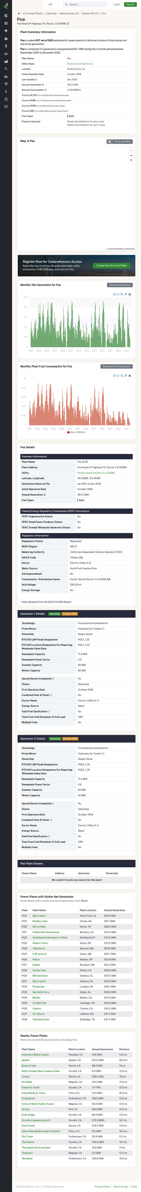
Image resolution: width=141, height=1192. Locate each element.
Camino (37, 1008)
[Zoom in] (131, 150)
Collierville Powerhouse (46, 932)
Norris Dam (39, 926)
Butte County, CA (69, 13)
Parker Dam (39, 970)
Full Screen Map (118, 141)
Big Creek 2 (39, 981)
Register (130, 4)
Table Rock (39, 948)
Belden (36, 997)
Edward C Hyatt (31, 1087)
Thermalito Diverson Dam (36, 1147)
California (51, 13)
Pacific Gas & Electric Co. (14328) (95, 473)
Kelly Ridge (28, 1114)
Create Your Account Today (112, 265)
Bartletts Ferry (41, 992)
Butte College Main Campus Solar (41, 1071)
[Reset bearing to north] (131, 160)
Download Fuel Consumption (116, 366)
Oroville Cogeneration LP (36, 1120)
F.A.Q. (134, 1186)
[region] (6, 594)
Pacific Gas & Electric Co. (80, 63)
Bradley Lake (40, 921)
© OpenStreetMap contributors (121, 249)
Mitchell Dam (40, 975)
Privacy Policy (102, 1186)
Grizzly (26, 1109)
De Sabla (27, 1082)
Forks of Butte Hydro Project (38, 1104)
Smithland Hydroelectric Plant (50, 937)
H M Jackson (40, 954)
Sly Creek (27, 1136)
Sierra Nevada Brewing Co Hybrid (41, 1131)
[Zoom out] (131, 155)
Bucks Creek (29, 1065)
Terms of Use (120, 1186)
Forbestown (28, 1098)
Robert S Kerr (40, 943)
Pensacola (38, 986)
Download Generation (119, 285)
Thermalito (28, 1142)
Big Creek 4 (39, 915)
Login (117, 4)
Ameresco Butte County (35, 1054)
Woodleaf (27, 1158)
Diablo (36, 964)
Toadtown (27, 1153)
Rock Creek (28, 1125)
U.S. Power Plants (33, 13)
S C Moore (38, 1014)
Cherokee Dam (41, 1019)
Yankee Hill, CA (90, 13)
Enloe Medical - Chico (34, 1093)
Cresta (25, 1076)
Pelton (36, 959)
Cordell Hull (39, 1003)
